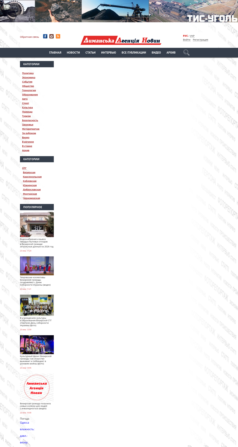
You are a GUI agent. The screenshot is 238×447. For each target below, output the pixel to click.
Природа (27, 111)
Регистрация (200, 39)
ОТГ (24, 168)
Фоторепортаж (30, 128)
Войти (186, 39)
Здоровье (27, 124)
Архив (171, 53)
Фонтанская (30, 193)
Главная (55, 53)
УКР (192, 35)
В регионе (28, 141)
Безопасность (30, 120)
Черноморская (31, 198)
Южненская (30, 185)
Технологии (29, 90)
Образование (30, 94)
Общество (28, 86)
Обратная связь (29, 36)
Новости (73, 53)
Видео (156, 53)
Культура (27, 107)
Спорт (25, 103)
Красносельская (32, 176)
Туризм (26, 116)
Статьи (90, 53)
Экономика (28, 77)
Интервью (108, 53)
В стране (27, 146)
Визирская (29, 172)
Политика (28, 73)
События (27, 81)
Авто (25, 98)
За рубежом (29, 133)
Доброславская (32, 189)
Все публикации (134, 53)
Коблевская (29, 181)
